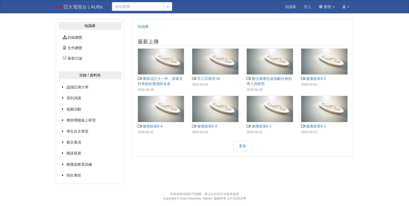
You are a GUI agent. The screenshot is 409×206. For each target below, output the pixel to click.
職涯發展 (74, 153)
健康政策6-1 (313, 126)
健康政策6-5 (313, 78)
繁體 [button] (327, 7)
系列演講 (74, 98)
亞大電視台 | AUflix (79, 7)
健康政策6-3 (204, 126)
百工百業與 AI (206, 78)
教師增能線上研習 (81, 120)
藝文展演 (74, 142)
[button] (346, 6)
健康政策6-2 (259, 126)
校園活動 (74, 109)
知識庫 (143, 26)
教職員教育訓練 (79, 164)
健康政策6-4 (150, 126)
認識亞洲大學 (77, 87)
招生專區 (74, 175)
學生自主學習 (77, 131)
